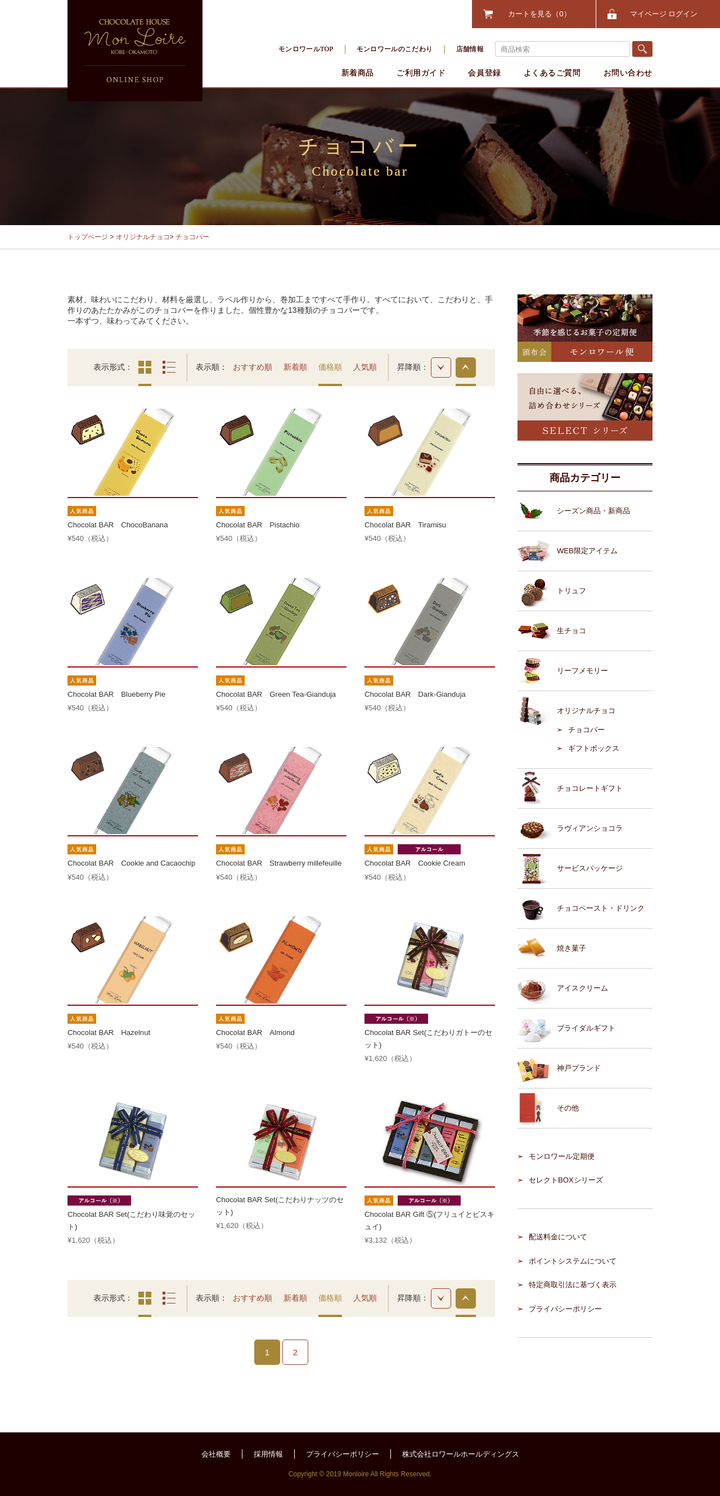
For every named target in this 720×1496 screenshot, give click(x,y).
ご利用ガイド (421, 72)
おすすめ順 (252, 366)
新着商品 (357, 72)
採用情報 (268, 1454)
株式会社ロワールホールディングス (460, 1454)
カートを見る (539, 14)
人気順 (365, 366)
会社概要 (216, 1454)
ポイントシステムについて (572, 1261)
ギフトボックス (593, 748)
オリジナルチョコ (143, 237)
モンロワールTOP (306, 49)
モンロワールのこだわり (395, 49)
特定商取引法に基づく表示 (572, 1284)
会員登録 (484, 72)
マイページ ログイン (664, 14)
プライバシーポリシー (565, 1309)
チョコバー (192, 237)
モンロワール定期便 (562, 1156)
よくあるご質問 (552, 72)
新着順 (295, 366)
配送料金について (558, 1237)
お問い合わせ (628, 72)
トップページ (88, 237)
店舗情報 (470, 49)
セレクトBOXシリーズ (566, 1180)
